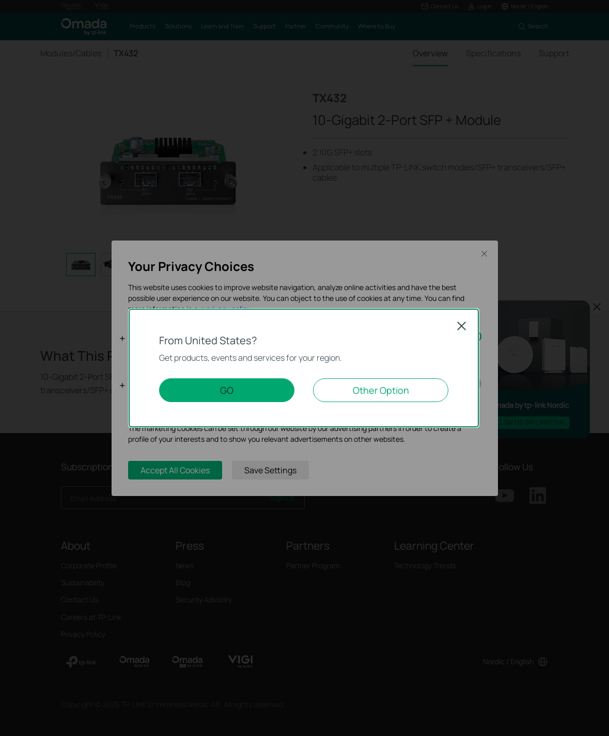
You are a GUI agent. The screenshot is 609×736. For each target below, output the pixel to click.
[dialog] (304, 368)
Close (462, 325)
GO (226, 390)
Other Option (381, 390)
